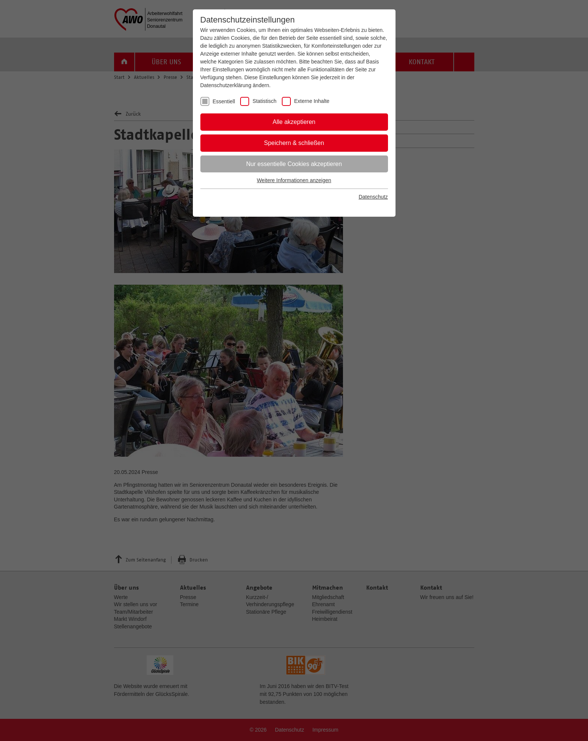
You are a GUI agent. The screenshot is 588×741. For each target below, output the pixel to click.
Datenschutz (373, 197)
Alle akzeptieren (294, 122)
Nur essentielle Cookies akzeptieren (294, 164)
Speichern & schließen (294, 143)
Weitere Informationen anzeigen (294, 180)
